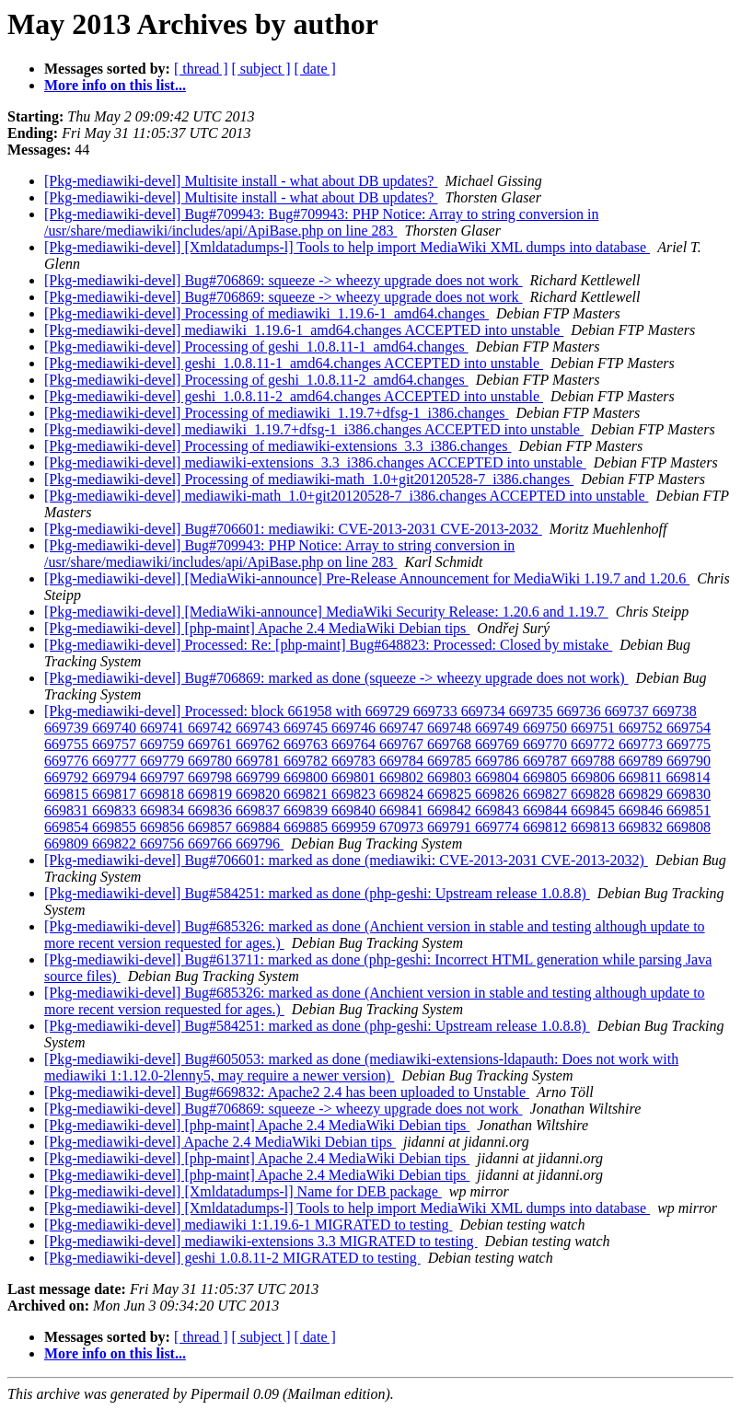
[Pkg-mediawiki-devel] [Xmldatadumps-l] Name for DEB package (243, 1191)
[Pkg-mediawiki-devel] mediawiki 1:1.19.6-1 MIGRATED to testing (248, 1224)
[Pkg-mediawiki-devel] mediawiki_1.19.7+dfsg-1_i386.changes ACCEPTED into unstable (314, 429)
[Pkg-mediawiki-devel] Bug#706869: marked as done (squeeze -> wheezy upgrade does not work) (336, 678)
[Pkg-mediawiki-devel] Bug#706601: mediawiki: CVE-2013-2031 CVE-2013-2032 (293, 529)
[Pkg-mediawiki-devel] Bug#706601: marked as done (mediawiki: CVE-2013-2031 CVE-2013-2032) (346, 860)
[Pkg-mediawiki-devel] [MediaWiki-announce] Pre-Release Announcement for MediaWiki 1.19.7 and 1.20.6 (366, 578)
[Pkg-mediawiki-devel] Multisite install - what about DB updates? (240, 181)
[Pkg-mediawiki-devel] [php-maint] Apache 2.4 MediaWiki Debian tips (256, 628)
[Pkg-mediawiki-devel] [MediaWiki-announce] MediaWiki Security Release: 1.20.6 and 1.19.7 (326, 611)
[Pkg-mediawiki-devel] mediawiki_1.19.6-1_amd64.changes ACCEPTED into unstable (303, 330)
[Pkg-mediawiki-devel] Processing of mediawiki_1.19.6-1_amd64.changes (266, 313)
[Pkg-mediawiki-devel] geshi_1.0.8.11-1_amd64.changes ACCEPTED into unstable (293, 363)
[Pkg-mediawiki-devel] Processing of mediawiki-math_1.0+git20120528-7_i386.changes (308, 479)
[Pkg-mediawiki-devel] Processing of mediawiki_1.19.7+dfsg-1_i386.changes (276, 413)
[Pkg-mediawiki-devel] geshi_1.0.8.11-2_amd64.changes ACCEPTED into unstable (293, 396)
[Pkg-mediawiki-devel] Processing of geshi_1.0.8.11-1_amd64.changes (256, 346)
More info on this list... (115, 85)
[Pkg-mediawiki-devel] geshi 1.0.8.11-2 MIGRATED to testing (232, 1258)
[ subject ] (261, 68)
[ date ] (315, 68)
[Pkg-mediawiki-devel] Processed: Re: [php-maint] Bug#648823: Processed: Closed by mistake (328, 645)
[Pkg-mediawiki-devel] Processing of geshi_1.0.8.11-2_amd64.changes (256, 379)
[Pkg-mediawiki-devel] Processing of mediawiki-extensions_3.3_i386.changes (277, 446)
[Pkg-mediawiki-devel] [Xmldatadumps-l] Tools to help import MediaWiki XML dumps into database (347, 247)
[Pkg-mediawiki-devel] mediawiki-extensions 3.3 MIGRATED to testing (261, 1241)
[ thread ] (201, 68)
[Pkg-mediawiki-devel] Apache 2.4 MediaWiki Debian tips (220, 1142)
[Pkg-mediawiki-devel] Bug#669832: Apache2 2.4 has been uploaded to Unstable (286, 1092)
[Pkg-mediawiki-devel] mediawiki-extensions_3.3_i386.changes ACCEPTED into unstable (315, 462)
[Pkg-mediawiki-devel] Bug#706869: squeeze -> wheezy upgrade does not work (283, 280)
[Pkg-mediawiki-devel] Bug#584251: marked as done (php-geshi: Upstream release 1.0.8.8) (317, 893)
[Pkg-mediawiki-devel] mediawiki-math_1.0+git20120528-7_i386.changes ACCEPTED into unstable (346, 495)
